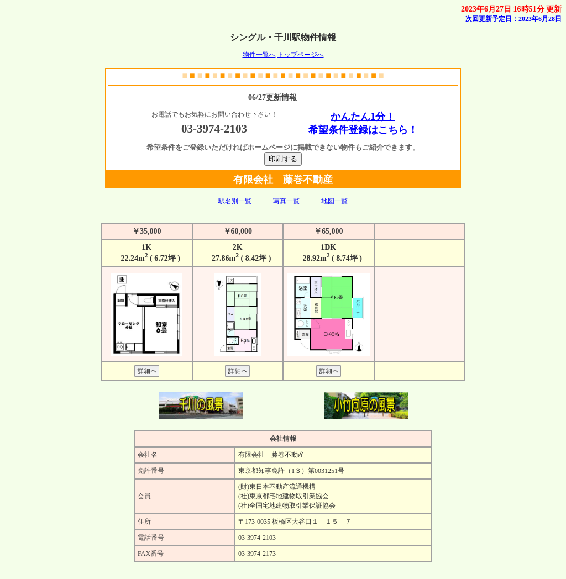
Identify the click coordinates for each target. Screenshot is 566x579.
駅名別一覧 (234, 201)
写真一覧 (286, 201)
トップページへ (300, 55)
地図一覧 (334, 201)
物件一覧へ (259, 55)
